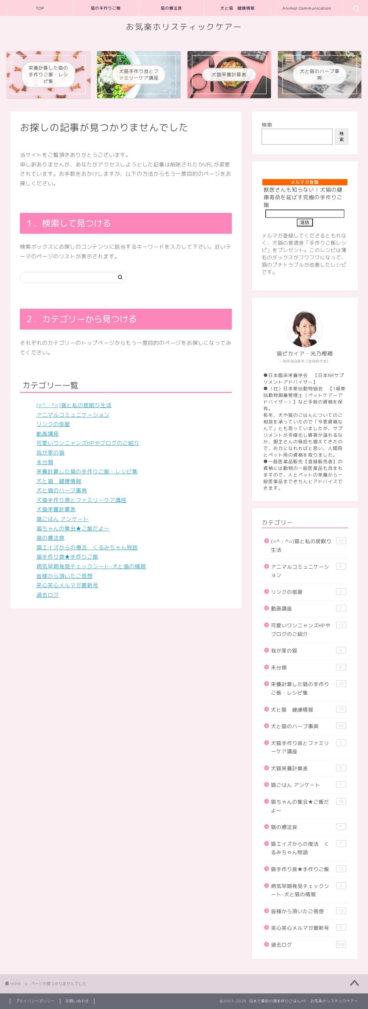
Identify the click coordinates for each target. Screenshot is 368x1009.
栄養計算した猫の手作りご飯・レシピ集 (87, 471)
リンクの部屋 (53, 424)
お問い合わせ (77, 1001)
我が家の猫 (50, 452)
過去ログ (47, 595)
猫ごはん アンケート (62, 519)
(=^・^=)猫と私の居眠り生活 (74, 405)
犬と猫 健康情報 (237, 8)
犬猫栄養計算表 (56, 509)
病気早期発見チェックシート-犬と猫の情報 (91, 566)
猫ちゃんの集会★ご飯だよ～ (73, 528)
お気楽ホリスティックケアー (184, 27)
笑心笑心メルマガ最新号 (67, 585)
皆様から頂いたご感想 (64, 576)
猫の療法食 (171, 8)
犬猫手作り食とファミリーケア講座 (81, 500)
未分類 (44, 462)
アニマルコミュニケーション (73, 414)
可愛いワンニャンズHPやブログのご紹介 (87, 443)
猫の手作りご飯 (106, 8)
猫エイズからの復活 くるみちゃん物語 (87, 547)
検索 (267, 124)
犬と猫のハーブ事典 (61, 490)
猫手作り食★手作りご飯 (67, 556)
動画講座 (47, 433)
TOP (40, 8)
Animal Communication (307, 8)
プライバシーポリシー (35, 1001)
